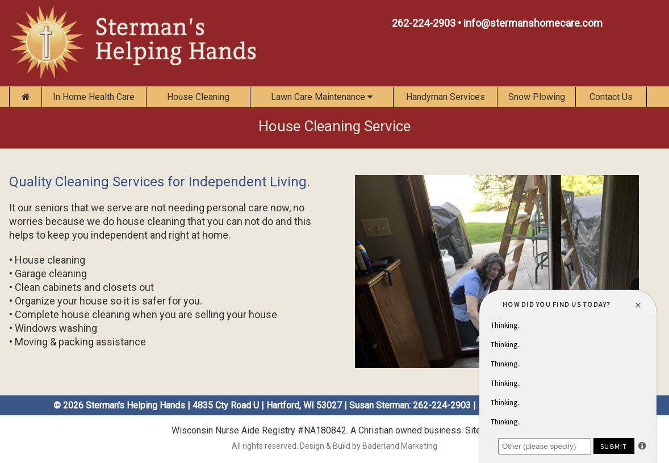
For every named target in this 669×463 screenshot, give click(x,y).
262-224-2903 (423, 23)
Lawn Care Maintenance (322, 96)
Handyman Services (445, 96)
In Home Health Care (94, 96)
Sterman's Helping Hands (135, 405)
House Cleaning (198, 96)
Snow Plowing (536, 96)
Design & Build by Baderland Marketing (368, 446)
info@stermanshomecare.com (533, 23)
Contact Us (611, 96)
